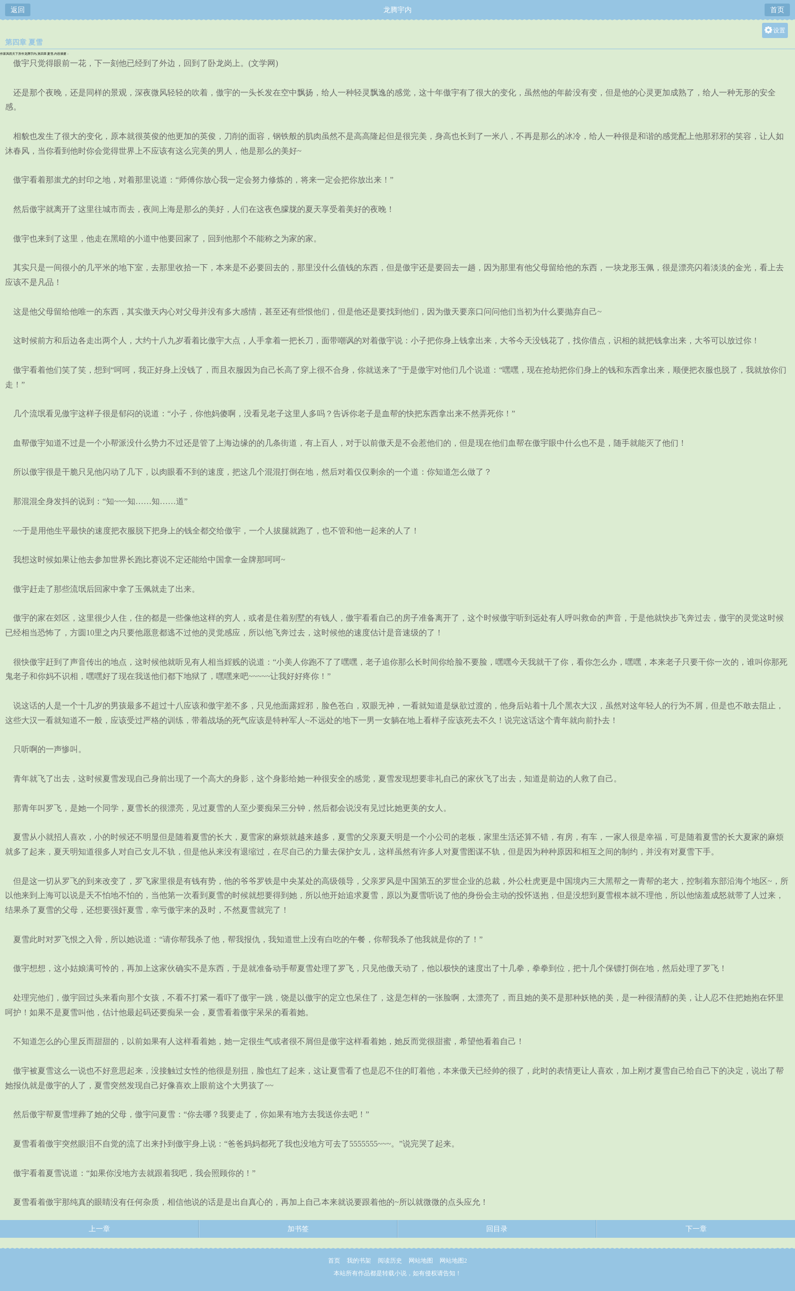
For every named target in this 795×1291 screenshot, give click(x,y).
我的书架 (359, 1260)
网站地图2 (453, 1260)
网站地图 (421, 1260)
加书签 (298, 1229)
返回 (18, 10)
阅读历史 (390, 1260)
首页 (777, 10)
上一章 (99, 1229)
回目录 (497, 1229)
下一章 (696, 1229)
